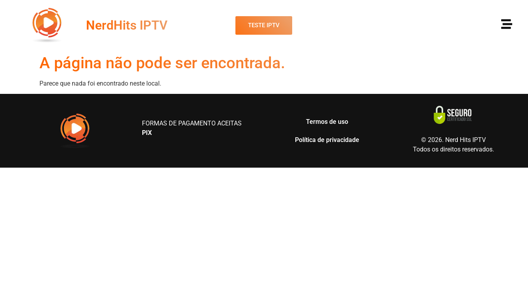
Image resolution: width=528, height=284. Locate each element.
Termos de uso (327, 121)
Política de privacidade (327, 140)
